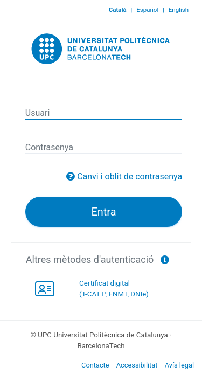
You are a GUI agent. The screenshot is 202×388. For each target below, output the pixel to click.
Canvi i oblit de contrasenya (129, 176)
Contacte (95, 365)
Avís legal (179, 365)
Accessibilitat (137, 365)
